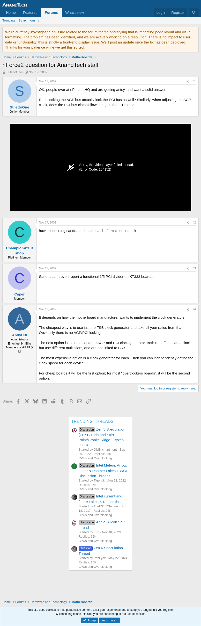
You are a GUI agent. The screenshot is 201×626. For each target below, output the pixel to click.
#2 (194, 222)
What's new (74, 12)
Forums (51, 12)
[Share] (188, 81)
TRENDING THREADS (92, 421)
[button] (87, 12)
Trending (8, 20)
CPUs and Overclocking (95, 458)
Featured (30, 12)
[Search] (194, 12)
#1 (194, 81)
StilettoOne (14, 72)
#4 (194, 309)
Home (11, 12)
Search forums (29, 20)
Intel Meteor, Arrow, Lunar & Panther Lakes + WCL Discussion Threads (103, 470)
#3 (194, 268)
